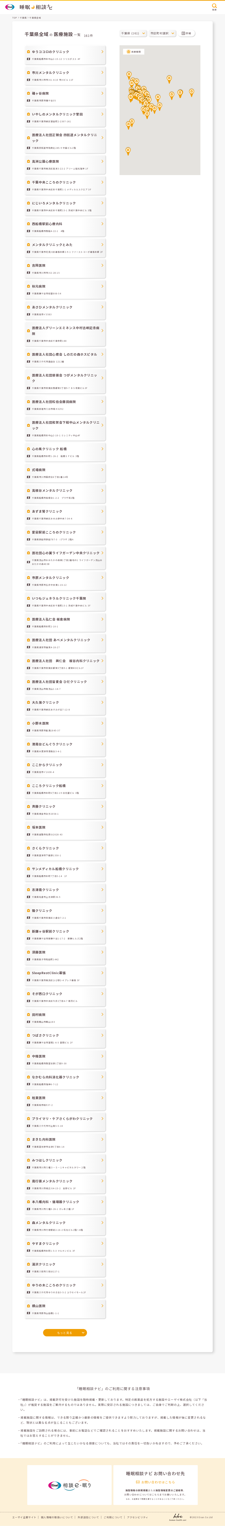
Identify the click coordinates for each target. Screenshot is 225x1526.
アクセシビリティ (137, 1517)
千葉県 (23, 17)
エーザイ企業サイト (24, 1517)
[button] (147, 114)
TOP (14, 17)
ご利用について (113, 1517)
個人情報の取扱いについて (57, 1517)
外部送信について (88, 1517)
